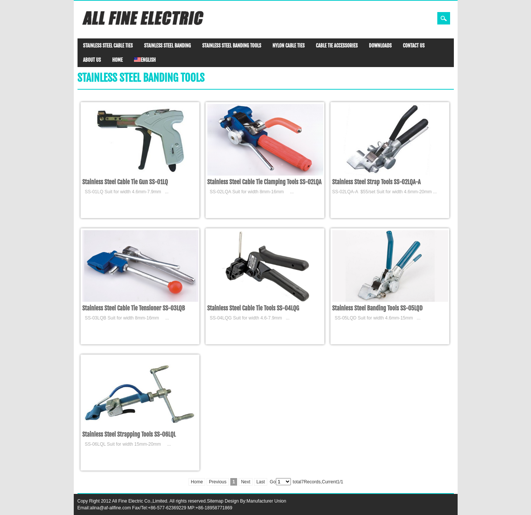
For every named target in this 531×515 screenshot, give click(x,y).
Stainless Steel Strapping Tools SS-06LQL (129, 434)
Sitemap (215, 501)
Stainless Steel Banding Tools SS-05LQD (377, 308)
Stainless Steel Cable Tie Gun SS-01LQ (125, 182)
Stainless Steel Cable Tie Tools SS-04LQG (253, 308)
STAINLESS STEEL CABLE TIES (108, 46)
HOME (117, 60)
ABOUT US (92, 60)
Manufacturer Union (266, 501)
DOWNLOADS (380, 46)
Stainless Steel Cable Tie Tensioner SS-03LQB (133, 308)
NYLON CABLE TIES (288, 46)
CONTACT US (414, 46)
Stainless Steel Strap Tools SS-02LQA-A (376, 182)
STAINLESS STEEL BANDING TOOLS (231, 46)
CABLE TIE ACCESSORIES (337, 46)
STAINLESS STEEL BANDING (167, 46)
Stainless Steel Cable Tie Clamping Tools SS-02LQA (264, 182)
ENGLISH (145, 60)
